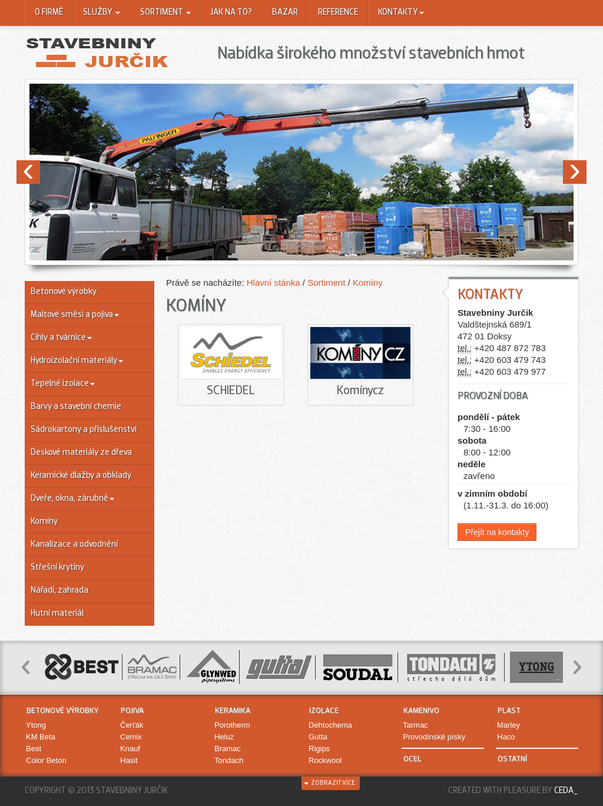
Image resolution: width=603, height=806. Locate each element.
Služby (101, 12)
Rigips (319, 748)
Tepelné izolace (63, 383)
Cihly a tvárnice (61, 337)
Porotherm (232, 725)
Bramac (227, 748)
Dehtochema (330, 725)
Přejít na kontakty (497, 532)
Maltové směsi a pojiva (75, 314)
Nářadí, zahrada (59, 590)
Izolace (324, 710)
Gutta (318, 736)
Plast (509, 710)
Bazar (285, 12)
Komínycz (360, 391)
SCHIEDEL (231, 391)
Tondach (228, 760)
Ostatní (512, 759)
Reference (338, 12)
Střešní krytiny (57, 567)
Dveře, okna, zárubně (72, 498)
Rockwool (325, 760)
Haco (506, 736)
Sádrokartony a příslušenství (84, 429)
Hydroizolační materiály (77, 360)
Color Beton (46, 760)
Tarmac (415, 725)
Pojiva (132, 710)
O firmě (49, 12)
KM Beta (40, 736)
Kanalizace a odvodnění (74, 544)
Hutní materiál (57, 613)
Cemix (131, 736)
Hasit (129, 760)
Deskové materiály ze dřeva (81, 452)
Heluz (224, 736)
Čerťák (132, 725)
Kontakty (401, 12)
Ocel (412, 759)
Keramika (232, 710)
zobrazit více (329, 783)
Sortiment (165, 12)
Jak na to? (231, 12)
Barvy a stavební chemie (76, 406)
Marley (508, 725)
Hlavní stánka (275, 283)
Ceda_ (566, 791)
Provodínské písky (434, 736)
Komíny (44, 521)
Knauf (130, 748)
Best (33, 748)
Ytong (36, 725)
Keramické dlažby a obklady (81, 475)
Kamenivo (421, 710)
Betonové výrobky (64, 292)
